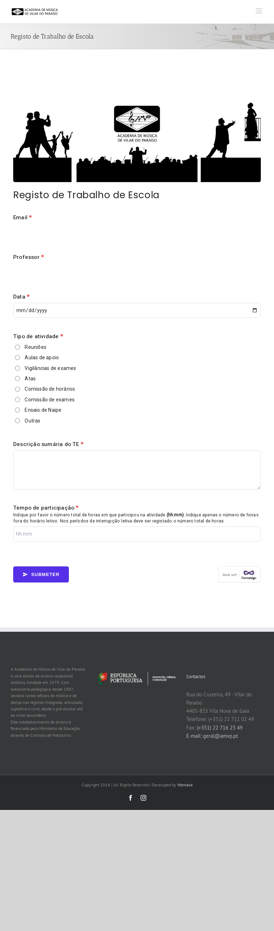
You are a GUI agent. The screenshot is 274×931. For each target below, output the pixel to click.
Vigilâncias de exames (50, 368)
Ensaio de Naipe (43, 410)
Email (22, 217)
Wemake (185, 784)
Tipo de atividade (38, 336)
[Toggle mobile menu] (259, 11)
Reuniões (35, 347)
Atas (30, 378)
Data (21, 297)
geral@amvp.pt (220, 735)
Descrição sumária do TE (48, 444)
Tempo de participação (45, 508)
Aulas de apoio (42, 357)
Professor (28, 257)
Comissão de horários (50, 389)
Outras (32, 421)
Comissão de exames (50, 399)
